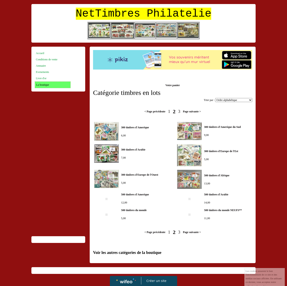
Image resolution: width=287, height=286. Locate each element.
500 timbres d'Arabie (216, 194)
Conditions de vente (46, 59)
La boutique (42, 84)
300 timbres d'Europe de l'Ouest (139, 174)
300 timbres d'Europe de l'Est (221, 151)
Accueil (40, 53)
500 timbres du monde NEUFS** (223, 210)
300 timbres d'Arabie (133, 149)
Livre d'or (41, 78)
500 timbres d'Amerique (135, 194)
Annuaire (41, 65)
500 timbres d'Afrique (216, 175)
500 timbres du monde (134, 210)
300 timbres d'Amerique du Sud (222, 127)
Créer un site (156, 280)
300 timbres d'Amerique (135, 127)
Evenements (42, 72)
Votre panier (172, 85)
